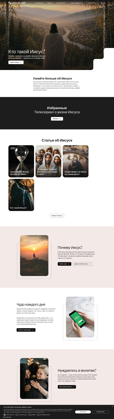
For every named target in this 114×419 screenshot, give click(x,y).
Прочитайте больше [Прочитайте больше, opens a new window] (40, 412)
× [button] (112, 406)
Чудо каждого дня (78, 3)
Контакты (91, 3)
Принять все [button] (83, 412)
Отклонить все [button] (100, 411)
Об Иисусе (40, 3)
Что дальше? (62, 3)
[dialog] (57, 412)
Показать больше (57, 183)
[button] (38, 417)
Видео (51, 3)
